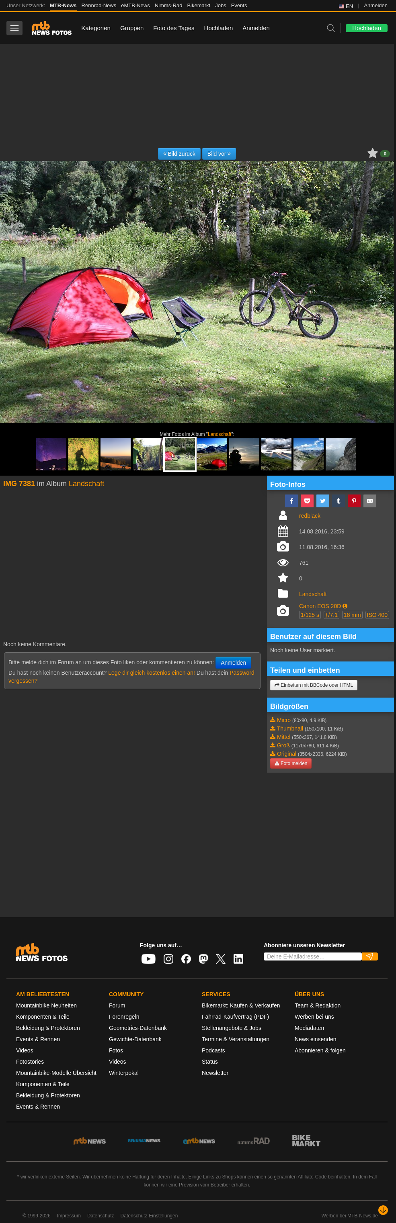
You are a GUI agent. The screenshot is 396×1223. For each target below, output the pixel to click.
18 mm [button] (352, 615)
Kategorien (96, 27)
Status (210, 1061)
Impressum (69, 1216)
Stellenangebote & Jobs (231, 1028)
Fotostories (30, 1061)
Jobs (220, 5)
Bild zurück (179, 154)
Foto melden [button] (291, 763)
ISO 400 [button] (377, 615)
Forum (117, 1005)
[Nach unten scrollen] (383, 1210)
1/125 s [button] (310, 615)
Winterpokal (124, 1073)
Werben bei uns (314, 1016)
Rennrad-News (99, 5)
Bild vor (219, 154)
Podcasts (213, 1050)
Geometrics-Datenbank (138, 1028)
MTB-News (63, 5)
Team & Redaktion (318, 1005)
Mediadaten (309, 1028)
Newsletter (215, 1073)
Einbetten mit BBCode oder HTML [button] (314, 685)
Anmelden (376, 5)
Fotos (116, 1050)
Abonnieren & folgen (320, 1050)
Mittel (283, 737)
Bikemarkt (198, 5)
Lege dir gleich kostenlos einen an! (151, 672)
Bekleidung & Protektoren (48, 1028)
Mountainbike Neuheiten (46, 1005)
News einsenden (315, 1039)
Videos (24, 1050)
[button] (345, 606)
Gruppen (132, 27)
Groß (283, 745)
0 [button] (385, 154)
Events (239, 5)
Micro (284, 720)
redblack (309, 516)
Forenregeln (124, 1016)
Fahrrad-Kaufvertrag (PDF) (235, 1016)
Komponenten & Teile (43, 1016)
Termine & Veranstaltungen (235, 1039)
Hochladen (218, 27)
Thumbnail (290, 728)
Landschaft (219, 434)
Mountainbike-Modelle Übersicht (56, 1073)
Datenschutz (100, 1216)
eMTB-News (135, 5)
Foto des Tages (173, 27)
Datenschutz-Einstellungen (149, 1216)
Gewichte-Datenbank (135, 1039)
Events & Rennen (38, 1039)
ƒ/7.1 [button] (331, 615)
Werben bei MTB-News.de (350, 1216)
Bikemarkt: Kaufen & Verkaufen (241, 1005)
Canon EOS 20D (320, 606)
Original (286, 754)
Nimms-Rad (169, 5)
